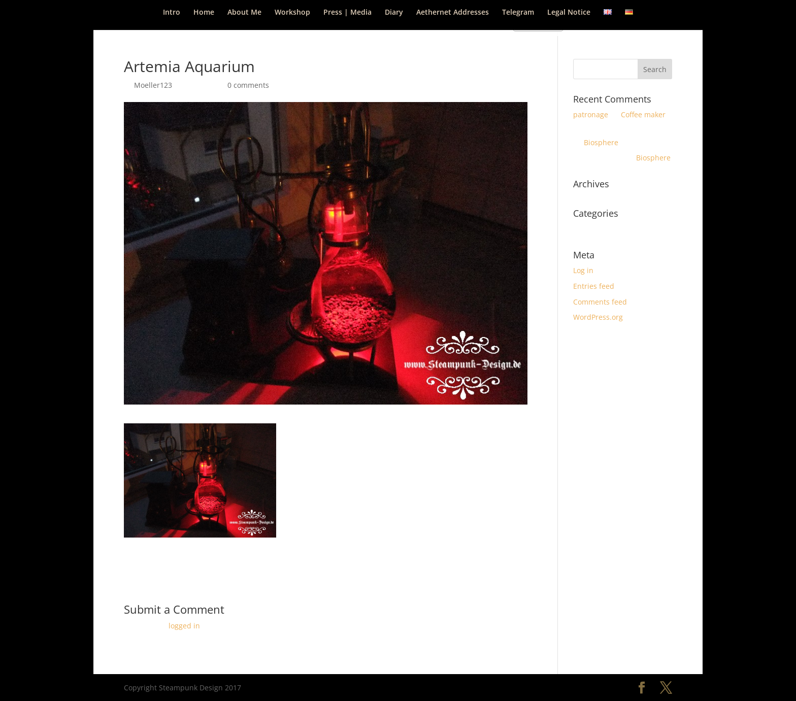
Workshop (292, 13)
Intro (171, 13)
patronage (590, 114)
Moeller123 (153, 85)
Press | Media (347, 13)
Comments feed (600, 302)
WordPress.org (598, 317)
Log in (583, 270)
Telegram (518, 13)
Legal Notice (568, 13)
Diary (394, 13)
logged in (184, 625)
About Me (244, 13)
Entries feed (593, 286)
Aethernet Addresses (452, 13)
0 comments (248, 85)
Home (203, 13)
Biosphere (601, 142)
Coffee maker (643, 114)
